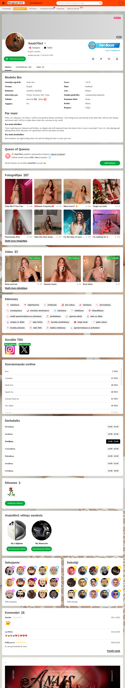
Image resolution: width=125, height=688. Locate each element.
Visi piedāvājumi (47, 8)
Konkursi (60, 9)
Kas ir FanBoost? (113, 50)
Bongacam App (73, 8)
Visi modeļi (6, 9)
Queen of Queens (58, 154)
